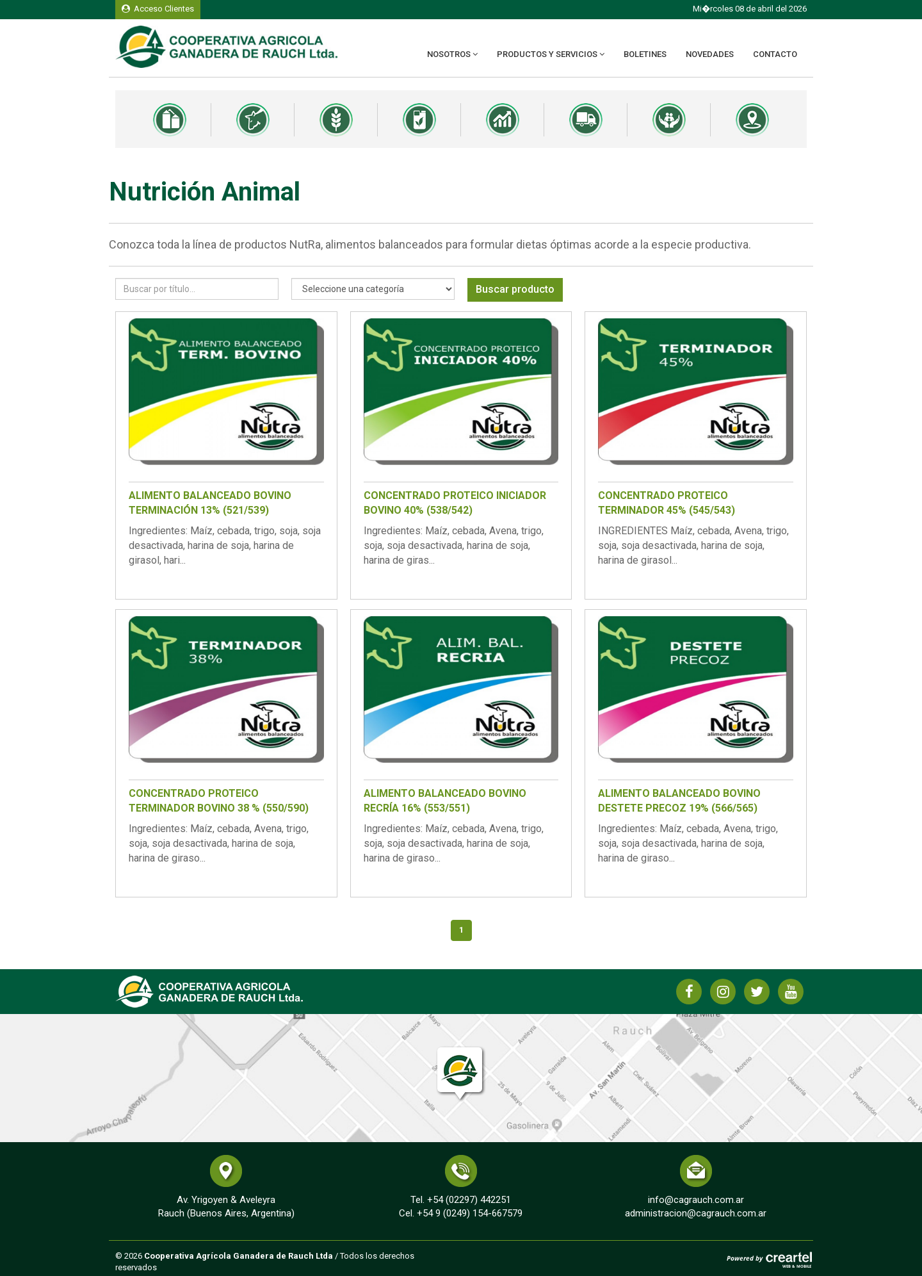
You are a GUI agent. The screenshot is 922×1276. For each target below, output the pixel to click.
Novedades (710, 54)
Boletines (645, 54)
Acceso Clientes (158, 8)
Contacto (775, 54)
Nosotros (452, 54)
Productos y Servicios (550, 54)
